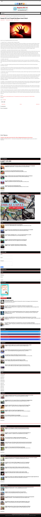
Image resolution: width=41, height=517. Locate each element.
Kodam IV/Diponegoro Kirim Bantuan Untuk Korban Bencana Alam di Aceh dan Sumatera (18, 442)
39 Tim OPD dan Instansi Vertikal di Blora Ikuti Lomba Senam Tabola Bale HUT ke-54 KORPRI (19, 229)
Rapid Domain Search (33, 515)
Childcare (2, 374)
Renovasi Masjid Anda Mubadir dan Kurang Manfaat (12, 415)
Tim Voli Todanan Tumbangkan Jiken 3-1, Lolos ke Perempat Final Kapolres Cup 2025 (18, 234)
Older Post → (38, 104)
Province (2, 381)
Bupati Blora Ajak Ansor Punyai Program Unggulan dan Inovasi (14, 410)
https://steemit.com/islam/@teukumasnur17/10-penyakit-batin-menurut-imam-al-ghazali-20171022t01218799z (17, 96)
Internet (2, 377)
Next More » (3, 190)
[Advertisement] (20, 149)
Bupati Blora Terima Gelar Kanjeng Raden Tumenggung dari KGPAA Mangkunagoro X (18, 432)
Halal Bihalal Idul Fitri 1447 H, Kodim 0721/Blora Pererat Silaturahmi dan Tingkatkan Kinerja (18, 400)
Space (2, 387)
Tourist (2, 389)
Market (2, 378)
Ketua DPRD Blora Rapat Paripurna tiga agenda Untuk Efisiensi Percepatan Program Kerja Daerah (19, 496)
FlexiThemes (10, 515)
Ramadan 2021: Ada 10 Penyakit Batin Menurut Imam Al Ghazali (14, 18)
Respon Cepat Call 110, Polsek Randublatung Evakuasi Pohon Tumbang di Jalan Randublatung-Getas (21, 311)
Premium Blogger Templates (25, 515)
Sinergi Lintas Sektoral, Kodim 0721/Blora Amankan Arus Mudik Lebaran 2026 (17, 467)
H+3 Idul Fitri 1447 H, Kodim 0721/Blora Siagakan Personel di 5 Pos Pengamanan (17, 462)
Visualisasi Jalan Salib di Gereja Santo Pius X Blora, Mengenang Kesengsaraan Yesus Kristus (17, 137)
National (2, 380)
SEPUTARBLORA (19, 514)
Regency (2, 384)
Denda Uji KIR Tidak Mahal (9, 300)
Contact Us (2, 275)
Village (2, 390)
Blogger (28, 514)
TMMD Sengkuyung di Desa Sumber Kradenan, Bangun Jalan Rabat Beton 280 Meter (17, 506)
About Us (2, 274)
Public (1, 383)
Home (21, 104)
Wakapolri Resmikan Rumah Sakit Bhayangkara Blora (13, 185)
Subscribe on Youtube (20, 336)
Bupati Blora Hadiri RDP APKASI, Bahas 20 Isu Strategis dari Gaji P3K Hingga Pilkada (17, 405)
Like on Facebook (20, 334)
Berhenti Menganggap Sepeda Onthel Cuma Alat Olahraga (13, 224)
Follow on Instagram (20, 339)
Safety (2, 386)
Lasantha (19, 515)
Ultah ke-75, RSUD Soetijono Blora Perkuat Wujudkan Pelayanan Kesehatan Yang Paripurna (18, 175)
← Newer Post (3, 104)
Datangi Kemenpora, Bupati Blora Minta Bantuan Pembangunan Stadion (15, 244)
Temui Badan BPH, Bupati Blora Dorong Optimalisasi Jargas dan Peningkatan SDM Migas (20, 322)
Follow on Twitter (20, 331)
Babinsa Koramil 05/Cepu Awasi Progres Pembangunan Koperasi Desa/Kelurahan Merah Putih (19, 487)
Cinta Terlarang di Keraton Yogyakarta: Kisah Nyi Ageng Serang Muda (15, 437)
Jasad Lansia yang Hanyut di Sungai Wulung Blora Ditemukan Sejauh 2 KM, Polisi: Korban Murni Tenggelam (21, 457)
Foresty (2, 375)
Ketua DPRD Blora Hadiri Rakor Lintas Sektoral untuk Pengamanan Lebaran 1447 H (17, 501)
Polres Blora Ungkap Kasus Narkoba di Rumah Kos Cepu (13, 180)
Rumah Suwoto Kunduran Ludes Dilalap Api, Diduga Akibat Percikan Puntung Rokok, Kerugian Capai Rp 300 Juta (22, 476)
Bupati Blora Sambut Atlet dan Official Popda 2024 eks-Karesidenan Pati (16, 239)
